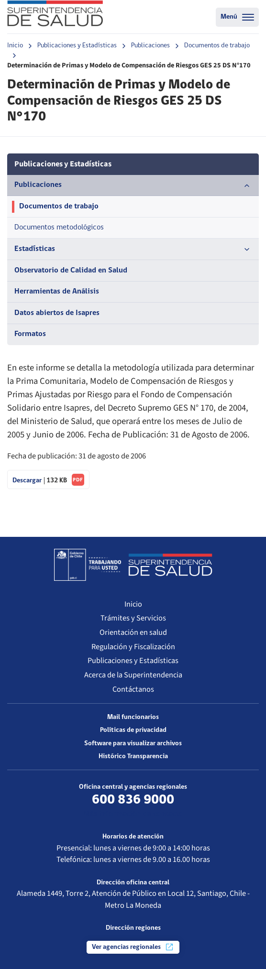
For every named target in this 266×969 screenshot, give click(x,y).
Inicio (15, 45)
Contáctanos (133, 689)
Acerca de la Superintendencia (133, 675)
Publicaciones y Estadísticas (77, 45)
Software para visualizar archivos (133, 743)
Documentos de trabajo (217, 45)
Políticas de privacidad (133, 730)
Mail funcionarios (133, 717)
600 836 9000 (133, 799)
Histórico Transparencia (133, 756)
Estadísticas (133, 249)
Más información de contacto (133, 814)
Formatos (30, 334)
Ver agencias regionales (133, 947)
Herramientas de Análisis (56, 291)
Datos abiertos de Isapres (57, 313)
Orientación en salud (133, 632)
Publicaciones (150, 45)
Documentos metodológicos (59, 227)
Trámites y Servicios (133, 618)
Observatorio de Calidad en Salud (70, 270)
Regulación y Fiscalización (133, 647)
